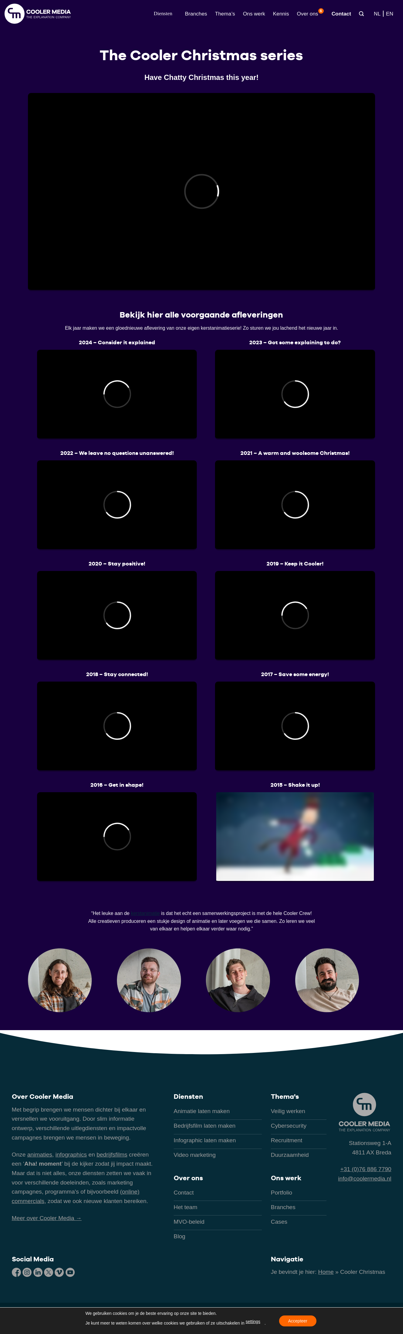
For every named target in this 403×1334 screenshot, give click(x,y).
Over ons (310, 12)
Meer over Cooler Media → (47, 1218)
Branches (196, 14)
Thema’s (225, 14)
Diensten (188, 1096)
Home (326, 1272)
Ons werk (254, 14)
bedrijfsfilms (112, 1154)
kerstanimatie (145, 913)
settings (253, 1321)
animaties (39, 1154)
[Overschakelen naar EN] (389, 13)
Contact (341, 14)
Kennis (281, 14)
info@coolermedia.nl (364, 1178)
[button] (163, 13)
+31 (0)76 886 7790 (365, 1169)
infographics (71, 1154)
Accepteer (297, 1321)
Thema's (285, 1096)
